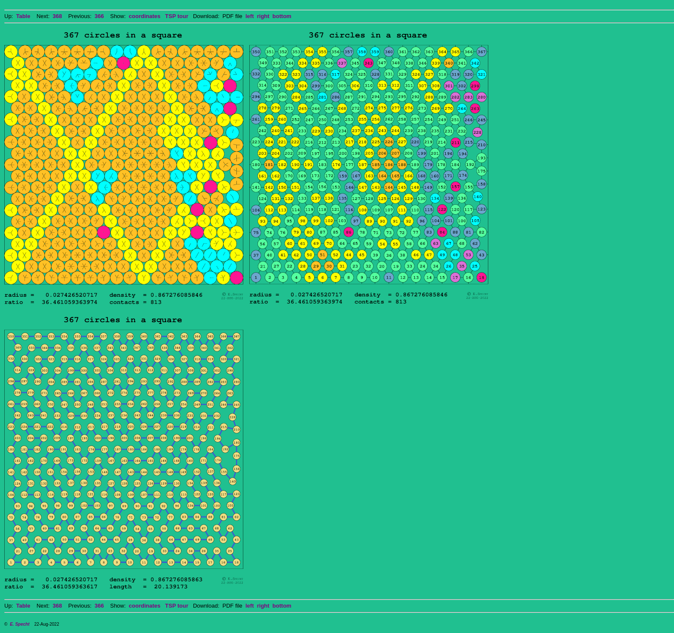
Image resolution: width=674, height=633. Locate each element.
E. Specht (20, 624)
